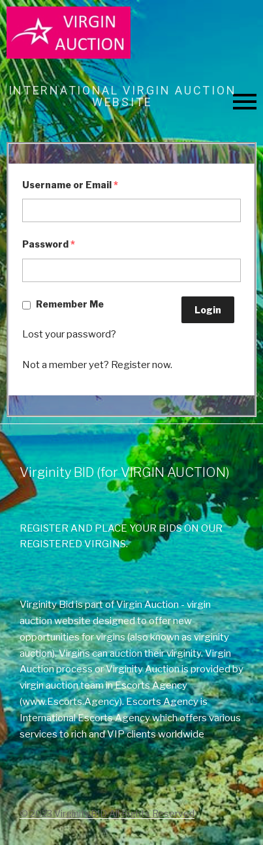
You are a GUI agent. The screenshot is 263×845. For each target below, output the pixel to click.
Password (48, 244)
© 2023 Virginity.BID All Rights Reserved (107, 813)
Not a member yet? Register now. (97, 365)
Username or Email (70, 184)
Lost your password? (69, 334)
